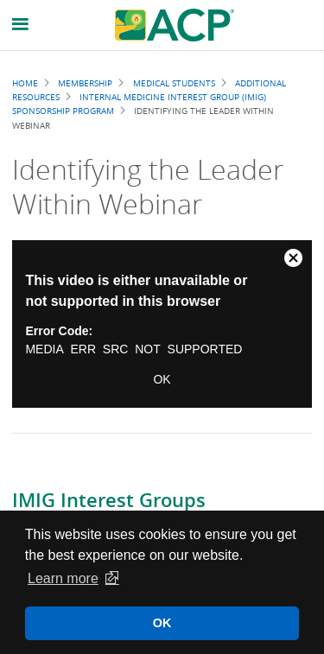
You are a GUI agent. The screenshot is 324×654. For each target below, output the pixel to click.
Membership (85, 83)
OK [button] (162, 623)
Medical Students (174, 83)
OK (161, 379)
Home (25, 83)
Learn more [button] (63, 578)
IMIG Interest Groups (109, 500)
